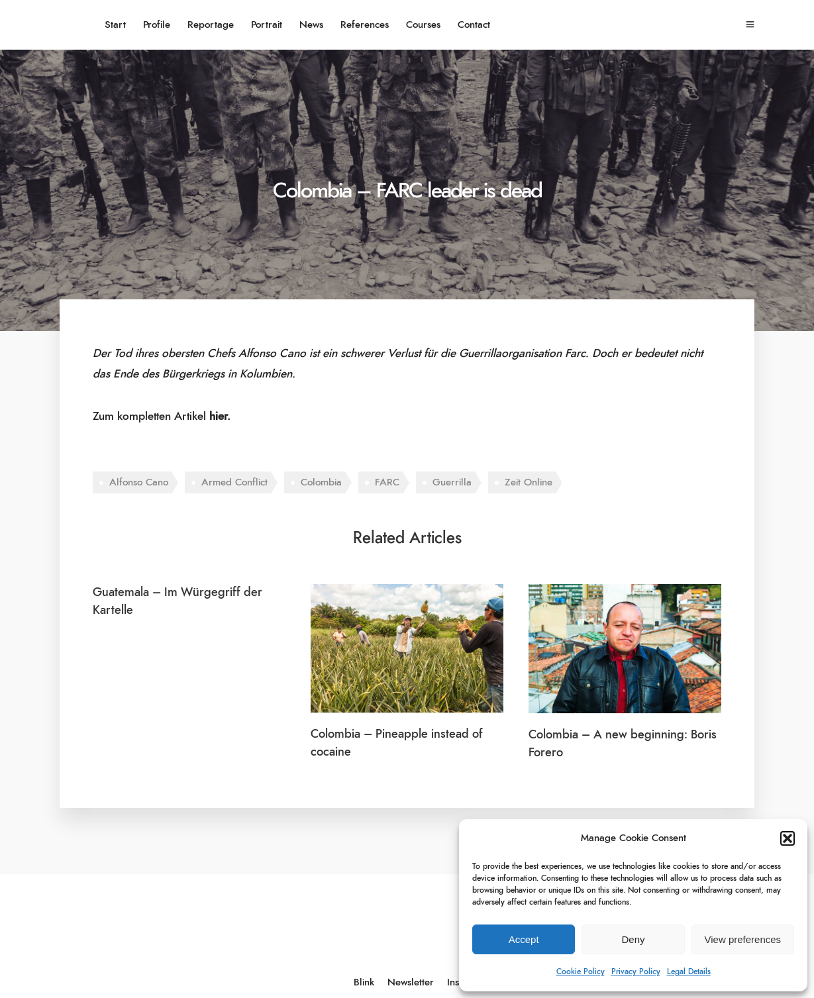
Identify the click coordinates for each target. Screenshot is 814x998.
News (311, 25)
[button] (787, 838)
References (364, 25)
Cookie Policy (580, 971)
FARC (387, 482)
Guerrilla (452, 482)
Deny (632, 939)
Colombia (321, 482)
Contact (474, 25)
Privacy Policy (635, 971)
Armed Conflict (234, 482)
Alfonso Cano (138, 482)
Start (115, 25)
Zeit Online (528, 482)
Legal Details (689, 971)
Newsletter (410, 982)
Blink (364, 982)
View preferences (743, 939)
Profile (156, 25)
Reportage (210, 25)
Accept (524, 939)
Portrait (266, 25)
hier (218, 416)
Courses (423, 25)
